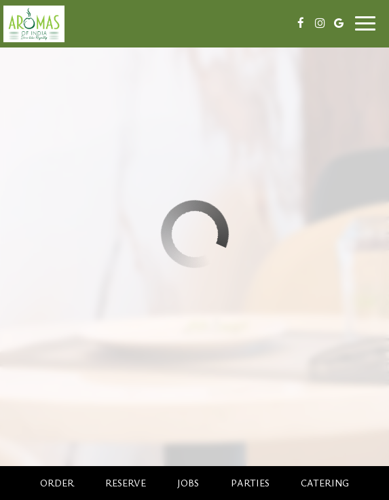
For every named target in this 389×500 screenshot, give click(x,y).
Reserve (125, 482)
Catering (325, 482)
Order (57, 482)
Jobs (188, 482)
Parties (250, 482)
